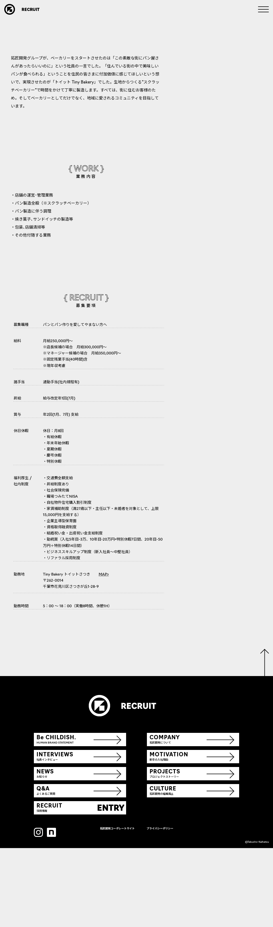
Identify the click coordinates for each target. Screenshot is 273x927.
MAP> (104, 654)
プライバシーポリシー (160, 907)
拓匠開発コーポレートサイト (117, 907)
